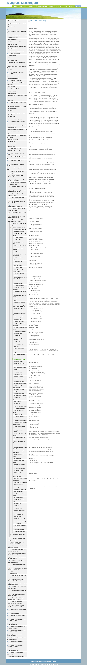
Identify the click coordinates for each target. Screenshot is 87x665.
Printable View (39, 661)
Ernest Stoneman (12, 55)
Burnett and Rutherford (13, 78)
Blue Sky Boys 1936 (13, 139)
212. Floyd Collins (18, 239)
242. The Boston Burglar (20, 331)
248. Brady (16, 346)
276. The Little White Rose (20, 420)
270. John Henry (18, 403)
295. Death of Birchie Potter (20, 482)
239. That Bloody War (19, 321)
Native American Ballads (19, 227)
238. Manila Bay (17, 319)
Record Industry (12, 26)
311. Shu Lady (17, 523)
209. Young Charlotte (19, 231)
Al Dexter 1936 (11, 146)
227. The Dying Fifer (19, 285)
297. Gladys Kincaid (19, 487)
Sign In (78, 0)
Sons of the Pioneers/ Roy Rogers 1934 (17, 125)
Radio (12, 29)
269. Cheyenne (17, 401)
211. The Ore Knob (18, 237)
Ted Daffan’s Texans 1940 (14, 150)
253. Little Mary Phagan (19, 359)
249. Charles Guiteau (19, 348)
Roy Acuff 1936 (11, 141)
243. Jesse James (18, 333)
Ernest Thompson (12, 48)
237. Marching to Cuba (19, 316)
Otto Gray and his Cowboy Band (18, 75)
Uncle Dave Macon (15, 53)
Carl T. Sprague (11, 69)
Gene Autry (10, 100)
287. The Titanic (18, 458)
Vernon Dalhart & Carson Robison (16, 51)
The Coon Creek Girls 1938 (14, 148)
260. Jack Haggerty (18, 376)
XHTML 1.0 (42, 664)
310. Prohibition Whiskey (20, 521)
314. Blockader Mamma (19, 531)
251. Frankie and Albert (19, 354)
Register (69, 0)
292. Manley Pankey (18, 472)
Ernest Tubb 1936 (12, 144)
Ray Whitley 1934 (12, 127)
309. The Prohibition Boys (20, 518)
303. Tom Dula (17, 503)
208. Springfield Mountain (20, 229)
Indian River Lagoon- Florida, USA (16, 656)
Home (60, 0)
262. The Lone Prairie (19, 381)
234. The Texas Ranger (19, 308)
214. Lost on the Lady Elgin (20, 245)
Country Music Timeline (13, 20)
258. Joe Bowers (18, 372)
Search (73, 0)
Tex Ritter (10, 110)
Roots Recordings (15, 613)
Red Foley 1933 (11, 116)
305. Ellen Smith (18, 508)
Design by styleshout (53, 664)
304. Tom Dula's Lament (19, 505)
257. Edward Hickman (19, 369)
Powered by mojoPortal (34, 664)
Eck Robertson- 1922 (13, 37)
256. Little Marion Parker (20, 367)
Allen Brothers (11, 86)
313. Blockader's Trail (19, 529)
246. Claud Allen (18, 341)
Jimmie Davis (11, 98)
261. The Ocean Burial (19, 379)
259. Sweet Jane (18, 374)
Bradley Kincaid (12, 93)
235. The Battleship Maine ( (20, 311)
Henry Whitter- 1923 (13, 39)
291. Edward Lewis (18, 470)
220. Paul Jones (18, 265)
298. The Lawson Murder (20, 489)
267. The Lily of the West (20, 395)
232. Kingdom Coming (19, 302)
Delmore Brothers (12, 108)
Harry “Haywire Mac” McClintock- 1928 (17, 95)
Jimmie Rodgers (12, 91)
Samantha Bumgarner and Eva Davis (17, 46)
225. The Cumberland (19, 281)
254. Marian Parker (18, 361)
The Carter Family (15, 88)
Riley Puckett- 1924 (12, 44)
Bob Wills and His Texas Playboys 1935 (17, 129)
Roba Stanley (11, 57)
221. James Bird (18, 267)
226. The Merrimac (18, 283)
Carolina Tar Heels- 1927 (16, 80)
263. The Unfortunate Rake (20, 383)
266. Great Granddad (19, 393)
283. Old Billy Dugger (19, 445)
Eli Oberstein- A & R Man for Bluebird (17, 106)
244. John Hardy (18, 335)
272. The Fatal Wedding (19, 408)
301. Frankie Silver (18, 497)
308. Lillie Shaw (17, 516)
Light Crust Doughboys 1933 (15, 119)
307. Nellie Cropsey (18, 514)
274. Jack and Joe (18, 414)
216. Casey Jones (18, 251)
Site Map (64, 0)
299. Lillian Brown (18, 491)
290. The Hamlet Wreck (19, 468)
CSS (47, 664)
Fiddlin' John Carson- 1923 (14, 41)
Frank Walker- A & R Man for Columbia (17, 35)
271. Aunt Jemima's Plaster (20, 406)
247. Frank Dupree (18, 344)
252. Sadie (16, 356)
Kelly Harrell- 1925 (12, 60)
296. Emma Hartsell (18, 484)
